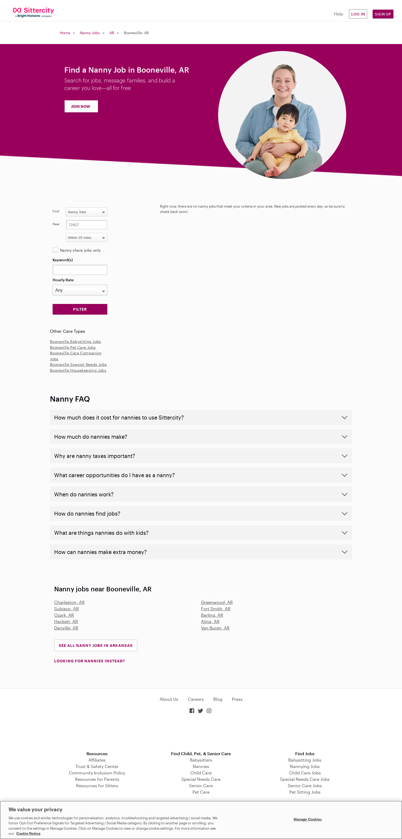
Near (56, 224)
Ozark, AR (64, 615)
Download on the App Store (201, 733)
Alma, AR (210, 621)
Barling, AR (212, 615)
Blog (217, 699)
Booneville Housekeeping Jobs (78, 370)
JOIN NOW (80, 106)
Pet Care (201, 791)
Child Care (201, 772)
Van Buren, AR (215, 627)
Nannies (201, 766)
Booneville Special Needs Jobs (78, 364)
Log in (358, 14)
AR (111, 32)
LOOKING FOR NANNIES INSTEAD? (89, 661)
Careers (196, 699)
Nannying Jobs (305, 766)
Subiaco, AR (66, 608)
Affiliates (97, 759)
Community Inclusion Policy (97, 772)
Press (237, 699)
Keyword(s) (63, 260)
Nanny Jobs (90, 32)
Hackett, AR (66, 621)
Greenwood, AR (217, 602)
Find (56, 211)
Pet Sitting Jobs (305, 791)
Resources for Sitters (97, 785)
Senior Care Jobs (305, 785)
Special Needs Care (200, 779)
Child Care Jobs (305, 772)
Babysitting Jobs (304, 759)
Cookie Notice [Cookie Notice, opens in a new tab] (28, 833)
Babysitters (201, 759)
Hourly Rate (63, 280)
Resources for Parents (97, 779)
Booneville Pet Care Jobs (73, 347)
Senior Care (201, 785)
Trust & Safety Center (97, 766)
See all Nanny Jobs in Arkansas (96, 645)
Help (338, 13)
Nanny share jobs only (80, 250)
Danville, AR (66, 627)
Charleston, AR (69, 602)
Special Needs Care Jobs (305, 779)
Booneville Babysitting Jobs (75, 341)
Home (65, 32)
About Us (169, 699)
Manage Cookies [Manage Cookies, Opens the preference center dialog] (308, 819)
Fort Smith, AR (215, 608)
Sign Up (383, 14)
